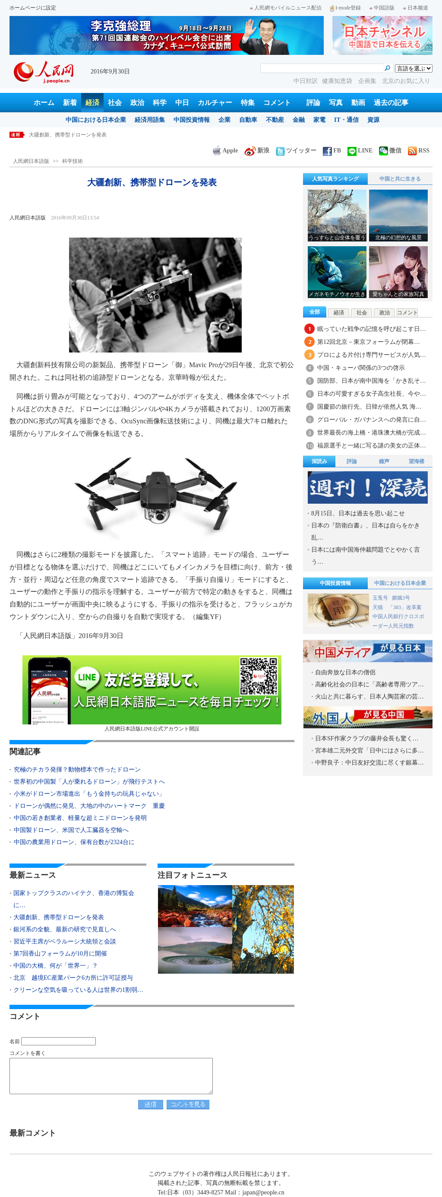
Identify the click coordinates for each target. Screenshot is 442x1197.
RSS (418, 150)
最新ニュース (32, 875)
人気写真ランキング (335, 179)
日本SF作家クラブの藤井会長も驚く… (367, 738)
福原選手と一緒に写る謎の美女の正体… (371, 445)
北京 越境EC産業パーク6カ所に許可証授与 (73, 978)
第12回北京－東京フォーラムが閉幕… (368, 342)
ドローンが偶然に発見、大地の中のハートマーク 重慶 (89, 806)
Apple (225, 150)
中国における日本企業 (96, 120)
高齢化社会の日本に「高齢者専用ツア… (369, 684)
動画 (358, 102)
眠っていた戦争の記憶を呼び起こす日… (371, 329)
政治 (137, 102)
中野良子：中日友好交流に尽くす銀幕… (369, 762)
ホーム (44, 102)
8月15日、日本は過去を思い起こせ (358, 513)
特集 (248, 102)
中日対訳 (306, 81)
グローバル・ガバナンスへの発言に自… (371, 419)
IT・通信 (346, 120)
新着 (70, 102)
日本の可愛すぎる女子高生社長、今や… (371, 394)
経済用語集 (150, 120)
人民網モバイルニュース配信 (286, 8)
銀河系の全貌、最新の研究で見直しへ (64, 929)
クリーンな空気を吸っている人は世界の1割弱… (78, 990)
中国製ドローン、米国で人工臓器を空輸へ (71, 830)
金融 (299, 120)
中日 (182, 102)
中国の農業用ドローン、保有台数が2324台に (74, 842)
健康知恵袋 (338, 81)
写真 (336, 102)
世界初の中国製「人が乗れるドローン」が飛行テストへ (89, 781)
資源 (373, 120)
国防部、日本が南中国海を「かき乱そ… (371, 381)
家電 (319, 120)
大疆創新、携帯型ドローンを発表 (58, 917)
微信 (390, 150)
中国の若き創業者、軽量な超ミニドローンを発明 (80, 818)
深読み (319, 461)
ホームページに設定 (32, 8)
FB (332, 150)
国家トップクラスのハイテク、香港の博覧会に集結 (88, 135)
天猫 (378, 607)
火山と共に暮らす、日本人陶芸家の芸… (369, 696)
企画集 (368, 81)
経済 (92, 102)
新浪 (256, 150)
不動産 (275, 120)
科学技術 (72, 161)
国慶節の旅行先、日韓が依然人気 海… (369, 406)
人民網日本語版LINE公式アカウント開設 (151, 693)
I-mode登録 (345, 8)
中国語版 (382, 8)
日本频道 (415, 8)
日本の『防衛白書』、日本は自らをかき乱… (365, 531)
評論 (313, 102)
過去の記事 (391, 102)
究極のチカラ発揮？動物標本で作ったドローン (77, 769)
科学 (160, 102)
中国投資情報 (192, 120)
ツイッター (296, 150)
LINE (360, 150)
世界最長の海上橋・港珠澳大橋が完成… (371, 432)
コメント (277, 102)
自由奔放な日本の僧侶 (345, 672)
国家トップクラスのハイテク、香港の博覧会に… (73, 899)
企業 (224, 120)
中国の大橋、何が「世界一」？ (55, 965)
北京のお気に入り (406, 81)
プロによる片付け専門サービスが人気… (371, 355)
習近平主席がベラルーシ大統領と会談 (64, 941)
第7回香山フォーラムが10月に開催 (60, 953)
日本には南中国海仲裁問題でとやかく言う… (365, 555)
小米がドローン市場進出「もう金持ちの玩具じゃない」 (89, 794)
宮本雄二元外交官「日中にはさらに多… (369, 750)
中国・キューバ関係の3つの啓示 (361, 368)
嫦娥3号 (401, 598)
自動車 (248, 120)
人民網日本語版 (31, 161)
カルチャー (215, 102)
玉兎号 (380, 598)
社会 (115, 102)
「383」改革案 (405, 607)
